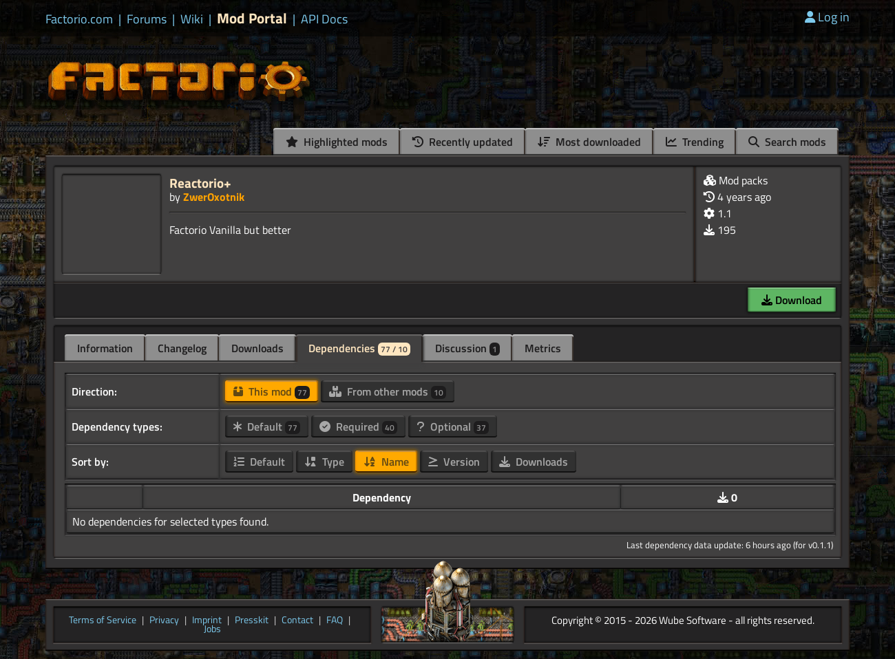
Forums (147, 19)
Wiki (191, 19)
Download (791, 300)
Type (324, 461)
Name (386, 461)
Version (454, 461)
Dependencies (359, 348)
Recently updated (462, 141)
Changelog (182, 348)
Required (358, 426)
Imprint (207, 620)
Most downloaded (589, 141)
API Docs (324, 19)
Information (105, 348)
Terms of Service (102, 620)
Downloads (257, 348)
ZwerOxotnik (213, 196)
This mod (271, 391)
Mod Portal (252, 18)
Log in (827, 17)
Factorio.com (79, 19)
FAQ (334, 620)
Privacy (164, 620)
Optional (453, 426)
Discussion (467, 348)
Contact (297, 620)
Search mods (787, 141)
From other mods (387, 391)
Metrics (543, 348)
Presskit (251, 620)
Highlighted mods (337, 141)
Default (266, 426)
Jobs (212, 629)
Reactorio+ (200, 183)
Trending (695, 141)
